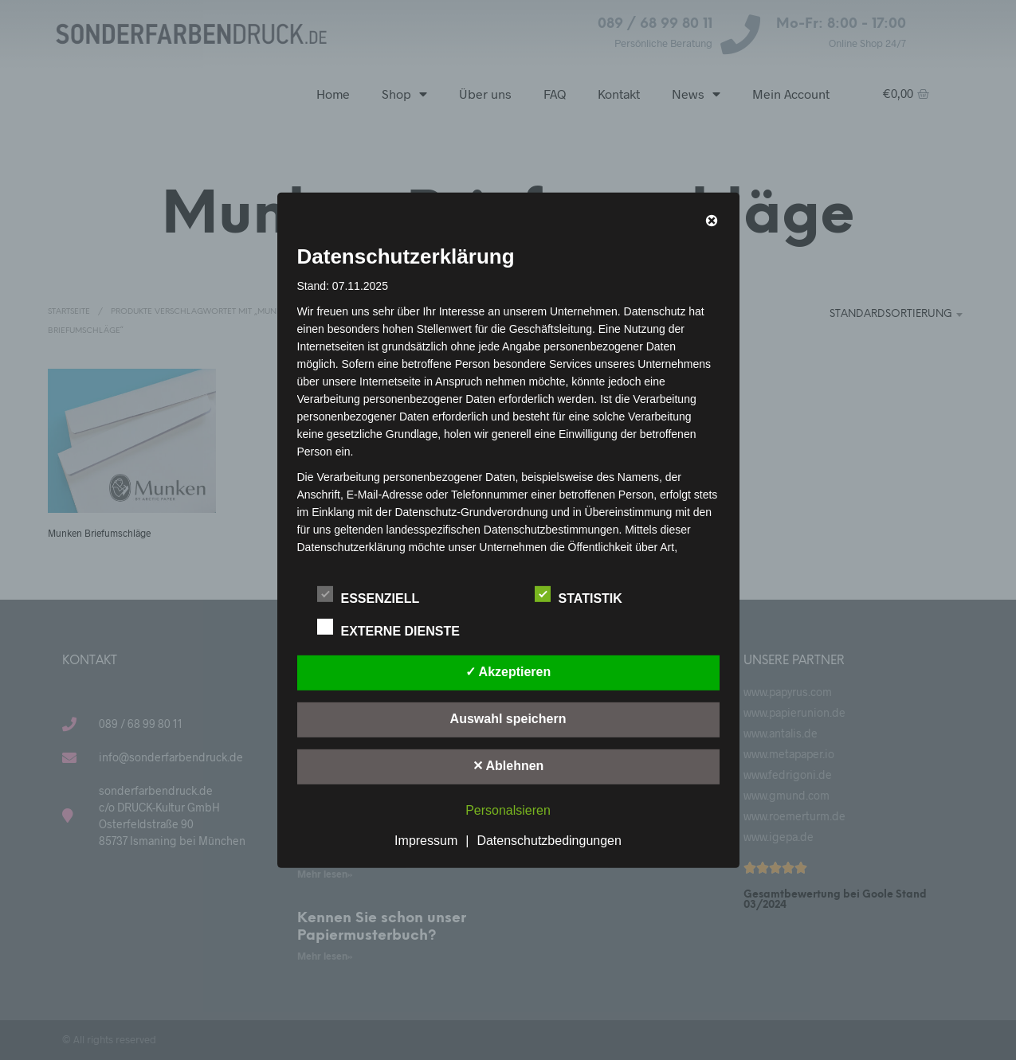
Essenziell (377, 595)
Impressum (425, 840)
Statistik (587, 595)
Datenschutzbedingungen (549, 840)
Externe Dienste (397, 628)
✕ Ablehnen (508, 766)
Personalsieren (508, 810)
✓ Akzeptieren (508, 672)
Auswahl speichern (508, 719)
